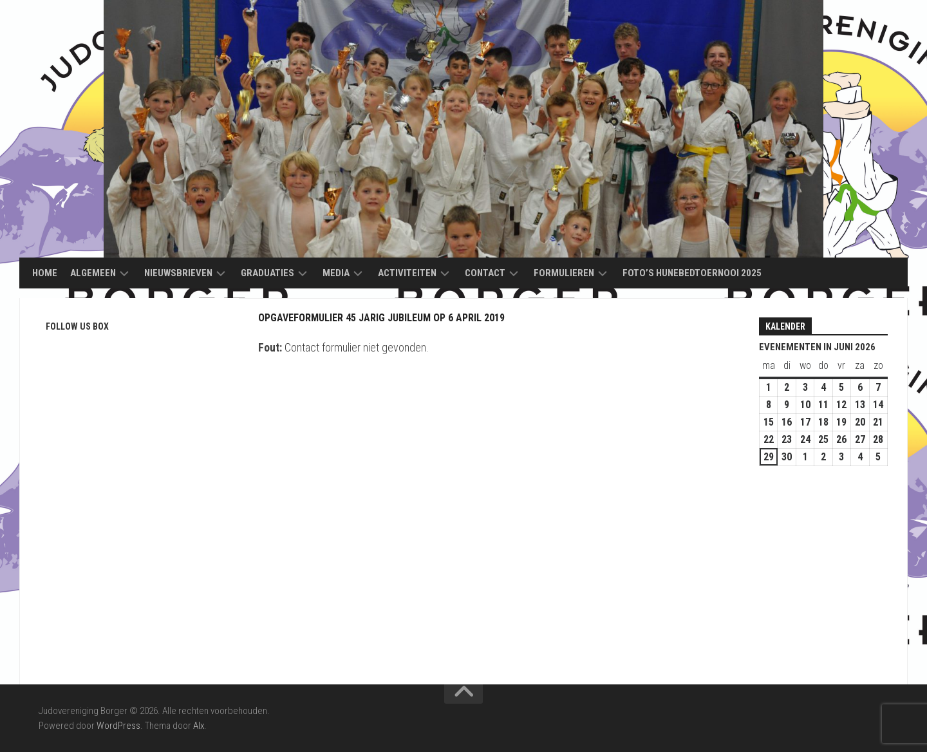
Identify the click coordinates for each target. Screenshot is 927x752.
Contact (485, 273)
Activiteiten (407, 273)
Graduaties (267, 273)
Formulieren (564, 273)
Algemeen (93, 273)
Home (44, 273)
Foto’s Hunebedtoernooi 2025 (692, 273)
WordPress (118, 725)
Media (336, 273)
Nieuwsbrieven (178, 273)
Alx (198, 725)
